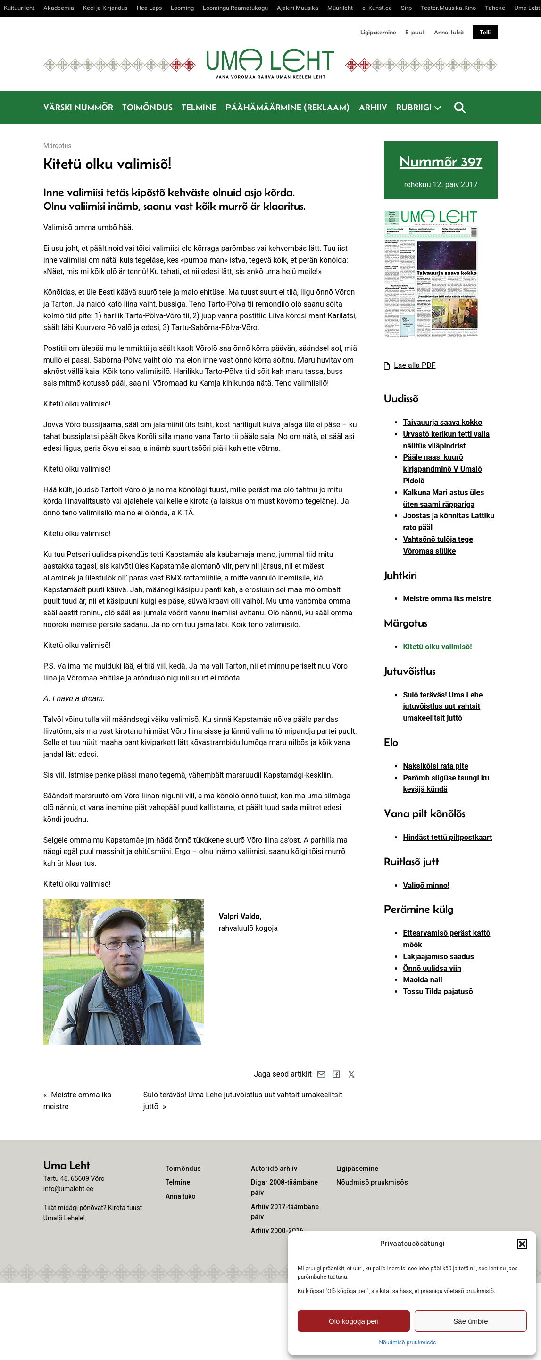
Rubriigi (414, 107)
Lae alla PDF (414, 365)
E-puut (415, 32)
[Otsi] (459, 107)
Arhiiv (373, 107)
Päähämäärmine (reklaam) (287, 107)
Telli (485, 32)
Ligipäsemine (378, 32)
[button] (522, 1244)
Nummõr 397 (441, 161)
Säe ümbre (470, 1321)
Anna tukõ (449, 32)
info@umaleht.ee (68, 1189)
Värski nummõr (78, 107)
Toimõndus (147, 107)
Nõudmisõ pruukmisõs (407, 1342)
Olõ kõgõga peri (354, 1321)
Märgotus (57, 145)
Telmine (199, 107)
